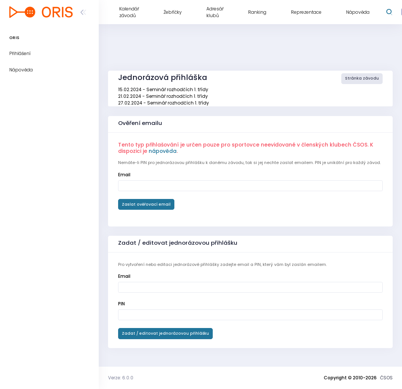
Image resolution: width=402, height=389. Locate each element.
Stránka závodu (362, 78)
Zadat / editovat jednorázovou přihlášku (165, 333)
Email (124, 174)
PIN (121, 303)
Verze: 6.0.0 (120, 377)
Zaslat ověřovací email (146, 204)
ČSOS (386, 377)
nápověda (163, 151)
